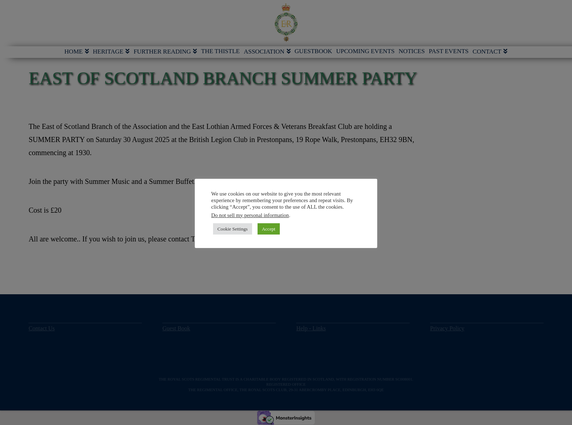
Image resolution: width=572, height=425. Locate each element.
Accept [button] (268, 229)
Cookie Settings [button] (232, 229)
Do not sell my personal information (250, 215)
